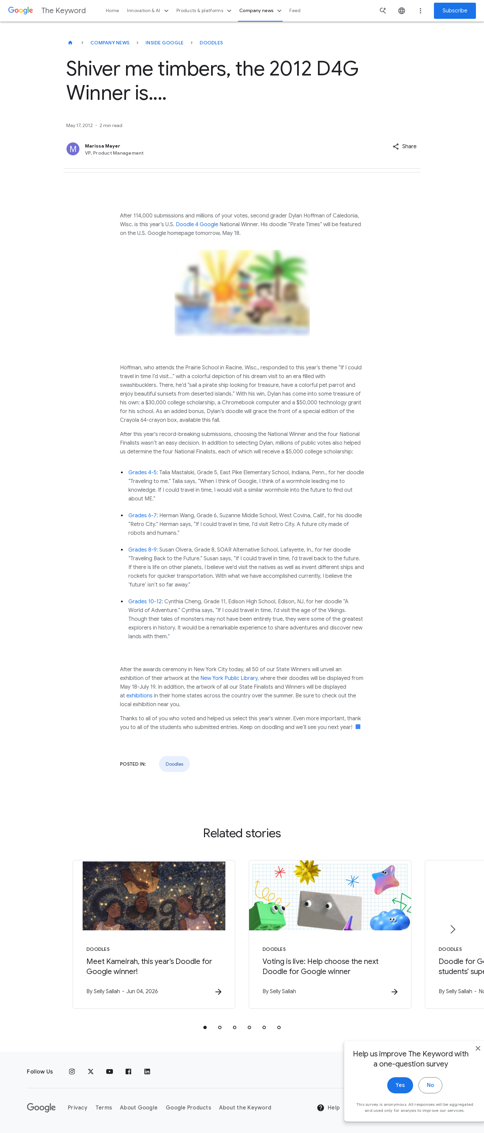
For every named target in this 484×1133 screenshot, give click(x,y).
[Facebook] (128, 1072)
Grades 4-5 (142, 472)
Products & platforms (204, 11)
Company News (109, 43)
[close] (463, 1057)
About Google (139, 1107)
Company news (261, 11)
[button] (404, 146)
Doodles (211, 43)
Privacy (77, 1107)
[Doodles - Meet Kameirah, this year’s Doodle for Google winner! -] (154, 934)
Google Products (188, 1107)
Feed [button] (294, 10)
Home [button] (112, 10)
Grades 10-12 (145, 601)
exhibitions (139, 695)
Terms (103, 1107)
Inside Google (165, 43)
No (415, 1094)
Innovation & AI (148, 11)
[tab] (205, 1027)
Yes (385, 1094)
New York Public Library (228, 678)
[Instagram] (72, 1072)
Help (328, 1108)
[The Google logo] (41, 1108)
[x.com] (91, 1072)
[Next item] (452, 929)
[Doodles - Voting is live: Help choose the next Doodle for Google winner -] (330, 934)
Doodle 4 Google (197, 224)
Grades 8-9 (142, 550)
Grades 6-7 (142, 515)
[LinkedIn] (147, 1072)
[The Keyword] (70, 43)
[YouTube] (110, 1072)
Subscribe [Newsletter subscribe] (455, 10)
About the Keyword (245, 1107)
